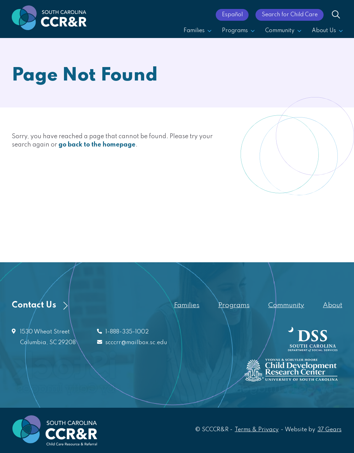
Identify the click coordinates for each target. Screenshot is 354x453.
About (332, 305)
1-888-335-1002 (127, 332)
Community (283, 31)
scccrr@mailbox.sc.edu (136, 343)
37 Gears (329, 429)
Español (232, 15)
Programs (238, 31)
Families (198, 31)
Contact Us (40, 305)
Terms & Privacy (257, 430)
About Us (327, 31)
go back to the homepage (97, 145)
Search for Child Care (290, 15)
